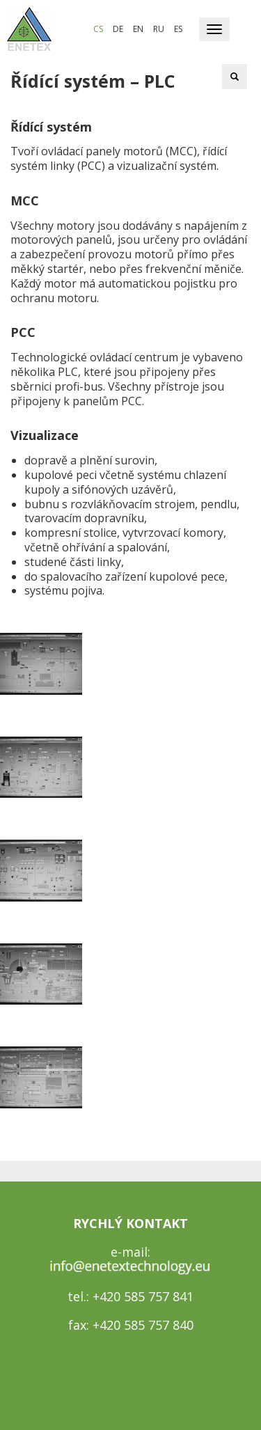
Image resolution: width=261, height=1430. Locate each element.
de (118, 29)
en (138, 29)
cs (98, 29)
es (178, 29)
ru (158, 29)
